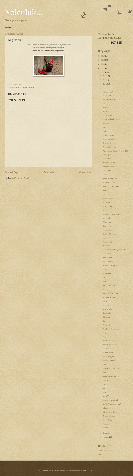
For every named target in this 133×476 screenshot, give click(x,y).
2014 (103, 60)
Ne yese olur (107, 309)
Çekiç (105, 270)
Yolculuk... (23, 12)
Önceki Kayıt (85, 172)
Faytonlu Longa (109, 135)
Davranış (106, 127)
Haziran (106, 437)
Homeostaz (107, 258)
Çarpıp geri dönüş (109, 139)
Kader (105, 175)
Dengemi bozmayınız (111, 186)
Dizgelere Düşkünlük (110, 400)
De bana (106, 424)
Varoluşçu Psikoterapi (111, 329)
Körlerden (106, 305)
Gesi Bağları (107, 226)
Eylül (105, 88)
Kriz (104, 289)
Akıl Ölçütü (107, 171)
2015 (103, 56)
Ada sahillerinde (109, 202)
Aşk (104, 278)
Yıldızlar (106, 380)
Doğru (105, 107)
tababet (31, 88)
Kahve (105, 301)
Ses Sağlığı (107, 95)
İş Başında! (107, 408)
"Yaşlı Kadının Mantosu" (112, 369)
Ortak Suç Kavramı (110, 345)
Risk (104, 194)
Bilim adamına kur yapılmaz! (114, 250)
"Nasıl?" (106, 396)
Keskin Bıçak (107, 206)
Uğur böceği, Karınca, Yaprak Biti (115, 151)
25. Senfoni (107, 159)
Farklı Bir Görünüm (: (106, 451)
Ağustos (106, 92)
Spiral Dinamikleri (109, 99)
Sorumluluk (107, 349)
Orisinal (101, 454)
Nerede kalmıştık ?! (110, 266)
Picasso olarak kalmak (111, 119)
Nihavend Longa (109, 416)
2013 (103, 64)
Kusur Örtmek (108, 353)
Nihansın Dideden (109, 143)
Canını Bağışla (108, 420)
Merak (105, 111)
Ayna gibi (106, 123)
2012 (103, 68)
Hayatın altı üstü (109, 285)
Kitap (104, 337)
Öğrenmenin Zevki (110, 412)
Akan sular (107, 254)
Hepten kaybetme (110, 163)
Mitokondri (107, 274)
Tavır (104, 388)
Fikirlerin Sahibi (108, 167)
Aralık (105, 76)
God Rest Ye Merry (110, 234)
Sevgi (105, 333)
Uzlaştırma (107, 222)
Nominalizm (107, 313)
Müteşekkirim (108, 218)
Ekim (105, 84)
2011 (103, 72)
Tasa (104, 372)
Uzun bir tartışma (109, 147)
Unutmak (106, 246)
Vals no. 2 (106, 325)
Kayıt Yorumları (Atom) (20, 178)
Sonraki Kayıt (12, 172)
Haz (104, 321)
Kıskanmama (108, 262)
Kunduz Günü (108, 198)
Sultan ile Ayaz (108, 357)
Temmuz (106, 433)
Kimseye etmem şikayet (112, 214)
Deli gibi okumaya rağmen (113, 297)
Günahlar (106, 317)
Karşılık (105, 238)
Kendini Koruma (109, 361)
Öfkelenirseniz (108, 341)
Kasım (105, 80)
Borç (104, 365)
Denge (105, 190)
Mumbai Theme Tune (111, 183)
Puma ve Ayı (107, 115)
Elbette (105, 428)
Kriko (104, 281)
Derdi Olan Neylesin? (111, 376)
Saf (104, 103)
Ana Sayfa (49, 172)
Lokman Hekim (21, 88)
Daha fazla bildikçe (110, 179)
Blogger (69, 470)
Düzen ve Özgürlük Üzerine (113, 293)
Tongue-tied (107, 242)
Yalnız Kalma (107, 230)
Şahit (105, 210)
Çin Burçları (107, 155)
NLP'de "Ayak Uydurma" (112, 404)
